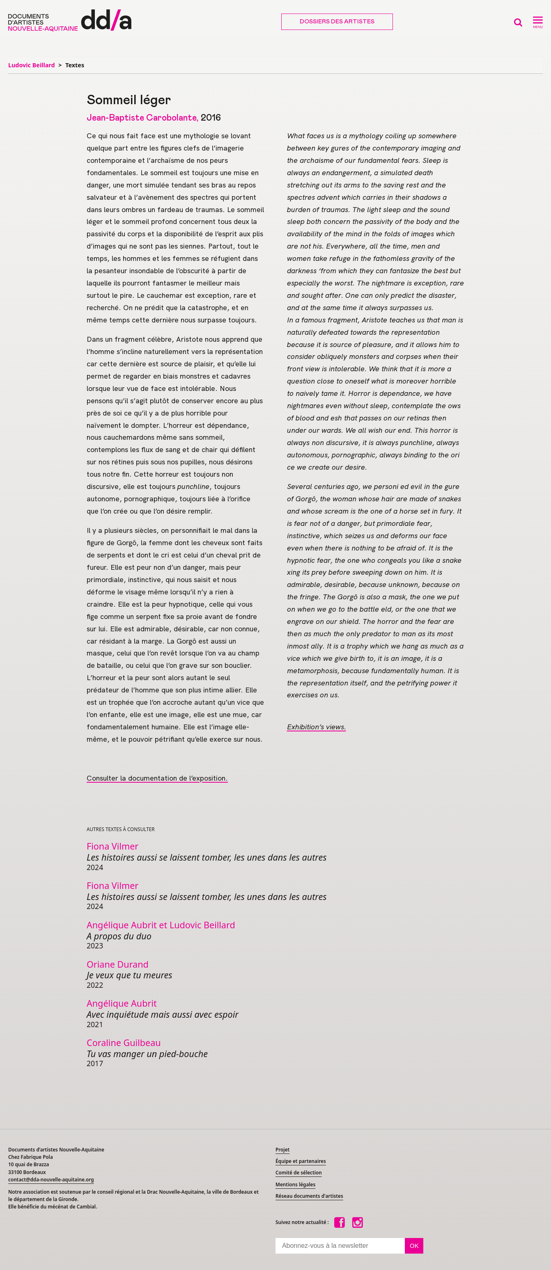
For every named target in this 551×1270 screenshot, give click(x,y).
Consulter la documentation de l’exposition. (157, 778)
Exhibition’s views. (316, 726)
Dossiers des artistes (337, 22)
